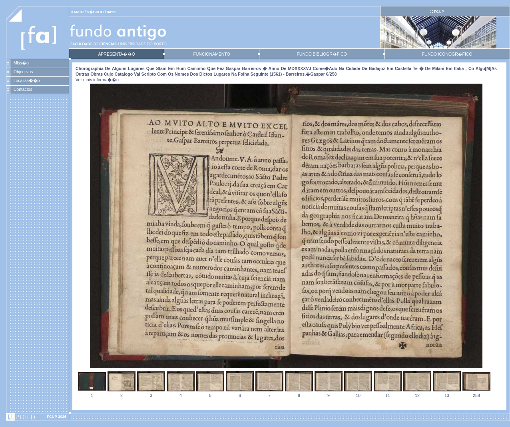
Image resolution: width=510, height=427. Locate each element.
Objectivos (23, 71)
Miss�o (21, 62)
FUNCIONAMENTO (211, 54)
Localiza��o (27, 80)
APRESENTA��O (116, 54)
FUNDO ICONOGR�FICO (447, 54)
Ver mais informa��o (97, 79)
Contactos (23, 89)
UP (439, 12)
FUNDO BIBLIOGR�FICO (322, 54)
